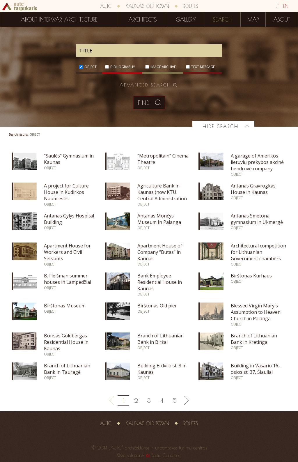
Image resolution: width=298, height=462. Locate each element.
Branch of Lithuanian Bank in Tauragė (67, 368)
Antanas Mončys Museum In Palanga (159, 219)
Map (253, 19)
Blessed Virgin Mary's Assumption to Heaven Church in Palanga (256, 312)
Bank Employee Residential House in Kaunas (159, 282)
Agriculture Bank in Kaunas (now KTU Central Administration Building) (162, 195)
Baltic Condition (166, 455)
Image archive (163, 66)
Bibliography (122, 66)
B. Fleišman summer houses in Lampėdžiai (67, 278)
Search (222, 19)
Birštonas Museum (65, 305)
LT (277, 6)
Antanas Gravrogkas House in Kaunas (253, 189)
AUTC (105, 6)
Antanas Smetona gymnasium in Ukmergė (257, 219)
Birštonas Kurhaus (251, 275)
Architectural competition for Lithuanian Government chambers (258, 252)
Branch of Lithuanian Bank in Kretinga (254, 338)
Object (90, 66)
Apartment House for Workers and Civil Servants (67, 252)
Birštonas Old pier (157, 305)
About (281, 19)
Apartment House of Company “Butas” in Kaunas (159, 252)
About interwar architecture (59, 19)
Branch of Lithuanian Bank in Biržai (160, 338)
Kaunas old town (147, 6)
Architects (142, 19)
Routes (190, 6)
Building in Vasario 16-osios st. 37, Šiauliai (255, 368)
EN (285, 6)
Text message (203, 66)
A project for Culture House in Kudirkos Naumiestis (66, 192)
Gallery (186, 19)
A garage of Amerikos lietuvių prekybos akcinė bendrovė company (257, 162)
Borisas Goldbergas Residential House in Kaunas (66, 342)
